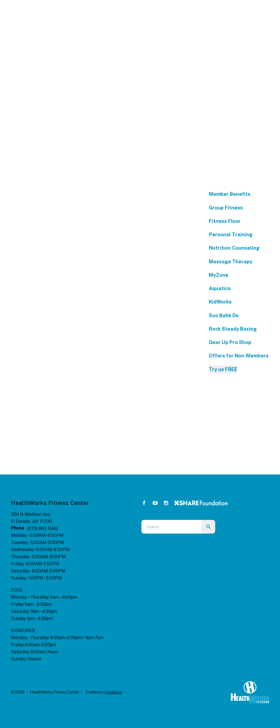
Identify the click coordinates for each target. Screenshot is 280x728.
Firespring (113, 692)
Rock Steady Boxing (233, 329)
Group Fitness (226, 208)
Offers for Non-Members (239, 356)
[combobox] (171, 527)
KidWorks (220, 302)
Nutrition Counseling (234, 248)
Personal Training (230, 234)
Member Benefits (229, 194)
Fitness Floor (225, 221)
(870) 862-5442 (42, 528)
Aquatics (220, 288)
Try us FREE (223, 369)
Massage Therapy (230, 261)
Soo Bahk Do (224, 315)
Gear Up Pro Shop (230, 342)
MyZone (218, 275)
